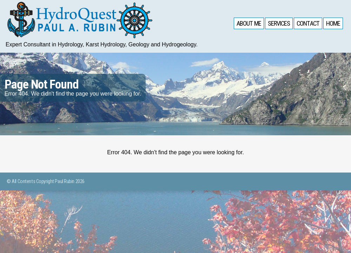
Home (333, 24)
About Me (246, 24)
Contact (307, 24)
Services (277, 24)
